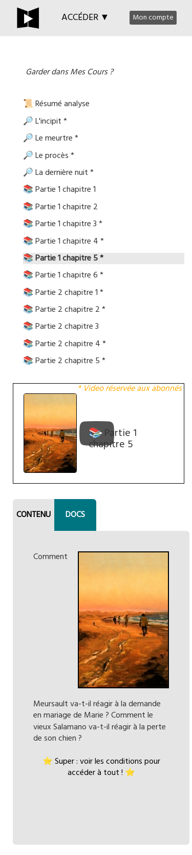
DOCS (75, 515)
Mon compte (153, 18)
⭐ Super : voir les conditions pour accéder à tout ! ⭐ (101, 767)
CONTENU (33, 515)
